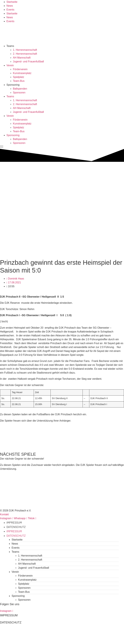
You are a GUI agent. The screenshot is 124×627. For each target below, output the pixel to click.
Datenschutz (16, 527)
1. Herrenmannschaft (25, 49)
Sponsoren (19, 92)
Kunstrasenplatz (22, 73)
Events (10, 9)
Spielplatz (18, 77)
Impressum (14, 522)
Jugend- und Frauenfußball (28, 61)
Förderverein (20, 69)
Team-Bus (19, 81)
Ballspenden (20, 88)
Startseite (11, 1)
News (9, 5)
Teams (10, 46)
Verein (10, 65)
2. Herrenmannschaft (25, 53)
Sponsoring (13, 84)
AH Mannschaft (21, 57)
